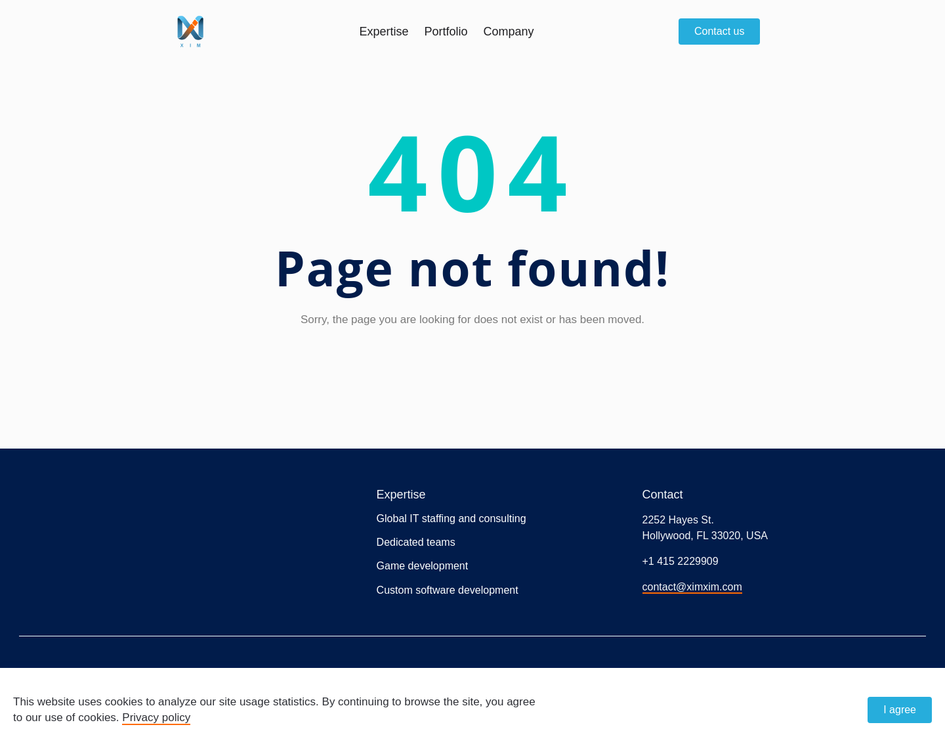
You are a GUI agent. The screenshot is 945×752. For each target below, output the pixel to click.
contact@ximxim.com (692, 586)
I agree (899, 709)
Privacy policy (156, 717)
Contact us (719, 31)
